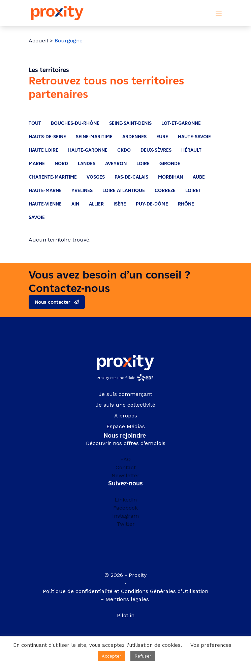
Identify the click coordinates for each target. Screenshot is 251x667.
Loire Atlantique (123, 190)
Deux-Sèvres (155, 150)
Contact (126, 467)
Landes (86, 163)
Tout (35, 123)
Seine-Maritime (94, 137)
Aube (199, 177)
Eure (162, 137)
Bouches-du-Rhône (75, 123)
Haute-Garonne (87, 150)
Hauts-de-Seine (47, 137)
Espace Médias (125, 426)
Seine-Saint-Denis (130, 123)
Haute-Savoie (194, 137)
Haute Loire (43, 150)
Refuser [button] (142, 656)
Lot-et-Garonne (181, 123)
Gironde (169, 163)
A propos (125, 415)
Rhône (186, 204)
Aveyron (116, 163)
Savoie (37, 217)
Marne (37, 163)
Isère (120, 204)
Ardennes (134, 137)
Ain (75, 204)
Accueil (38, 40)
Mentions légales (128, 599)
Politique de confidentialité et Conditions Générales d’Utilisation (125, 591)
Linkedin (126, 499)
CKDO (124, 150)
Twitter (126, 524)
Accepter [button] (111, 656)
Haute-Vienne (45, 204)
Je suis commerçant (125, 394)
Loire (143, 163)
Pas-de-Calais (131, 177)
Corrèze (165, 190)
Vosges (96, 177)
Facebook (125, 508)
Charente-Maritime (53, 177)
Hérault (191, 150)
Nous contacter (52, 302)
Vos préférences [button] (210, 645)
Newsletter (125, 475)
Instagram (125, 516)
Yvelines (82, 190)
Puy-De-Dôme (152, 204)
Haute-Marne (45, 190)
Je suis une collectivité (125, 405)
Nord (61, 163)
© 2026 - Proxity (125, 575)
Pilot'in (125, 615)
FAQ (125, 459)
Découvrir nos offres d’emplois (125, 443)
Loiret (193, 190)
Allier (96, 204)
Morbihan (170, 177)
